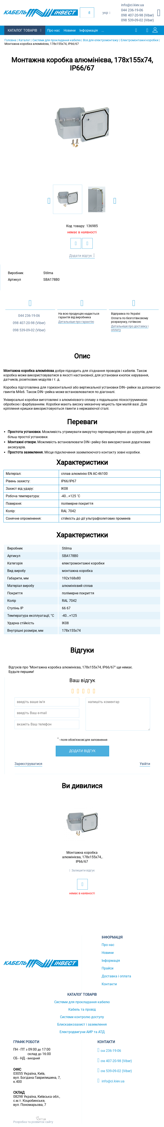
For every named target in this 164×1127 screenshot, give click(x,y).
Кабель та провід (82, 1009)
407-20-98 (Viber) (137, 15)
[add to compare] (87, 243)
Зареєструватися (28, 764)
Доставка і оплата (116, 976)
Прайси (107, 968)
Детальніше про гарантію (76, 321)
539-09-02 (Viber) (137, 20)
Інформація (88, 30)
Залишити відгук (83, 870)
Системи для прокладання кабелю (82, 1002)
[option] (82, 127)
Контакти (109, 984)
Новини (70, 30)
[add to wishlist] (75, 243)
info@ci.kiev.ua (110, 1080)
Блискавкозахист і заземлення (82, 1024)
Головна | (11, 40)
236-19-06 (132, 10)
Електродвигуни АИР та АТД (82, 1032)
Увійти (145, 764)
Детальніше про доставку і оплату (129, 328)
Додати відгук (80, 256)
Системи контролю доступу (82, 1017)
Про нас (53, 30)
